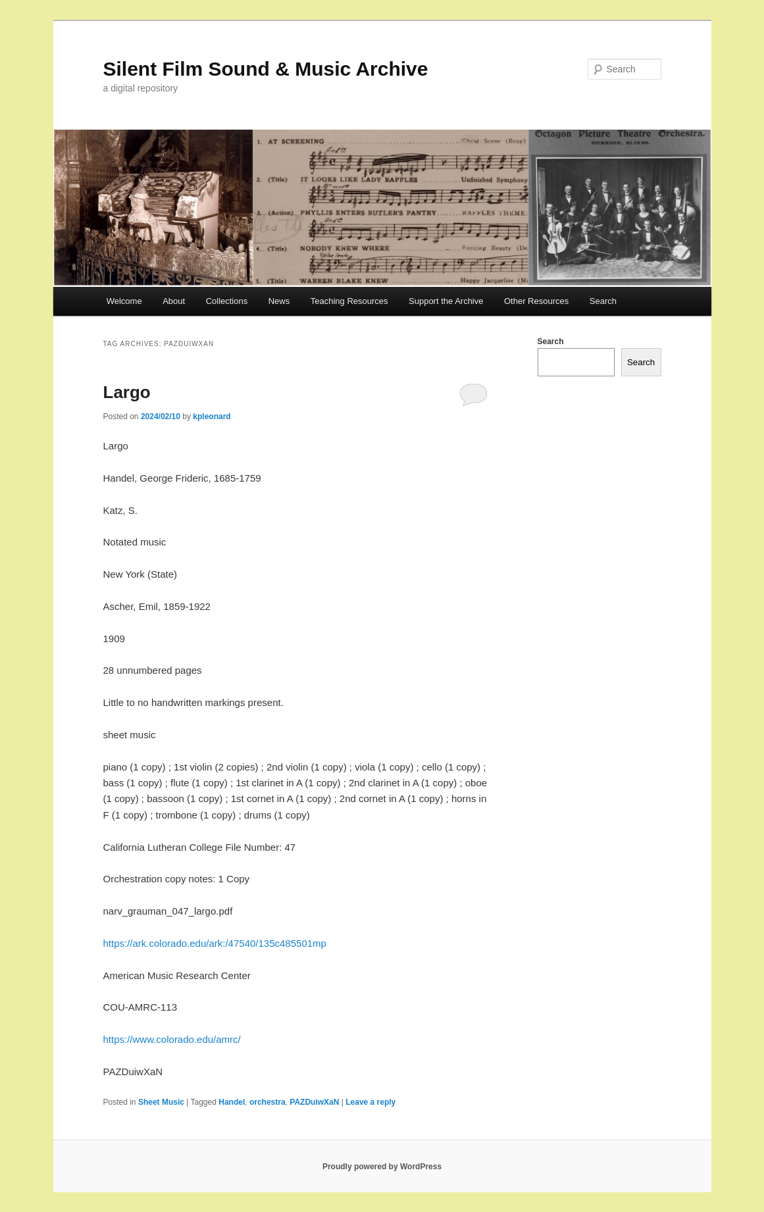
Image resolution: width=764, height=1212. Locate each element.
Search (603, 301)
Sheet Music (161, 1102)
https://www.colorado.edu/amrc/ (172, 1039)
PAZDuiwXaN (314, 1102)
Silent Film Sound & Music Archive (265, 69)
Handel (231, 1102)
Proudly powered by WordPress (382, 1166)
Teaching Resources (349, 301)
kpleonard (211, 416)
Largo (127, 392)
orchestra (267, 1102)
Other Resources (536, 301)
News (279, 301)
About (174, 301)
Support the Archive (446, 301)
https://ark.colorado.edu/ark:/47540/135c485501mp (214, 943)
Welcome (124, 301)
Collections (227, 301)
